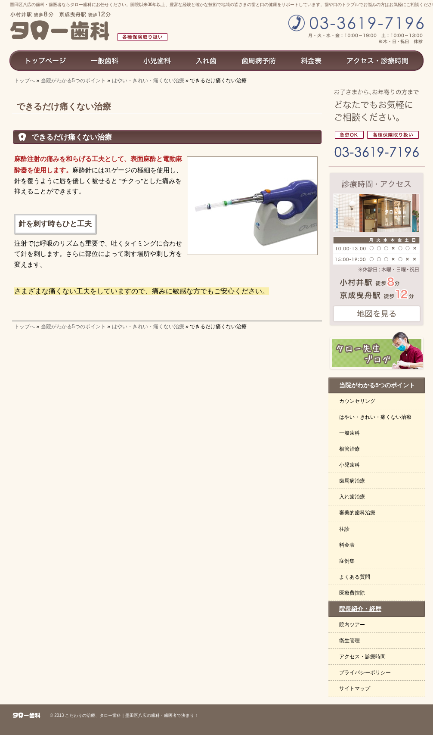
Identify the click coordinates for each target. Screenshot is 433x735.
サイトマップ (354, 688)
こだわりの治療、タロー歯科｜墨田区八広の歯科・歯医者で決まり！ (131, 715)
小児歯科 (349, 465)
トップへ (24, 81)
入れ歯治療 (352, 497)
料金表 (347, 545)
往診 (344, 529)
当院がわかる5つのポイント (73, 81)
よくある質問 (354, 577)
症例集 (347, 561)
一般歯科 (349, 433)
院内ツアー (352, 625)
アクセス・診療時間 (362, 657)
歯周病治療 (352, 481)
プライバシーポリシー (365, 673)
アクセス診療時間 (381, 60)
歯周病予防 (259, 60)
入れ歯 (206, 60)
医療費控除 (352, 593)
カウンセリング (357, 401)
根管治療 (349, 449)
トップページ (44, 60)
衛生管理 (349, 641)
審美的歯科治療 (357, 513)
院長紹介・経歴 (360, 608)
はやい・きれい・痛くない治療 (149, 81)
